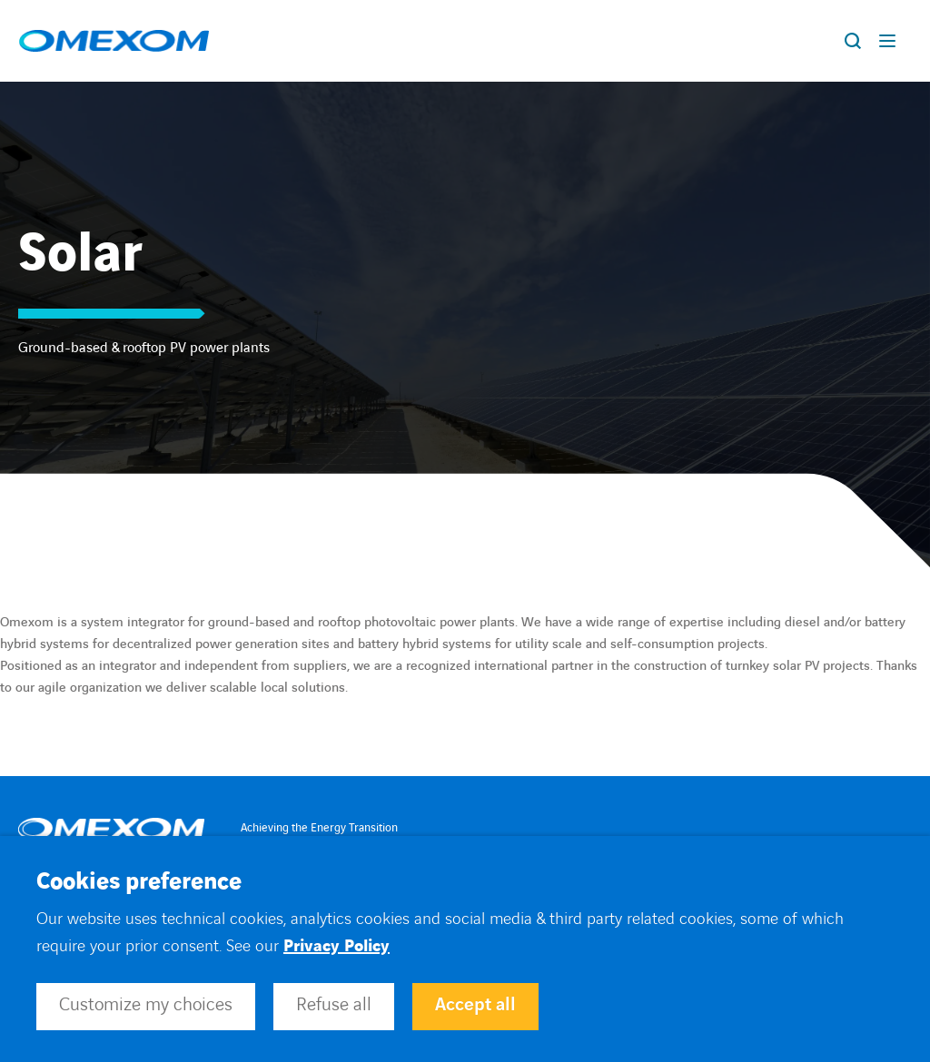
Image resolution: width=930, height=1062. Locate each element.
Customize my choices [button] (145, 1005)
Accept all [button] (475, 1005)
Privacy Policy (336, 946)
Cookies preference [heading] (139, 882)
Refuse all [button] (333, 1005)
